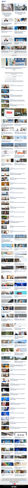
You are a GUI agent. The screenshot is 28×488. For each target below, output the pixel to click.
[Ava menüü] (25, 1)
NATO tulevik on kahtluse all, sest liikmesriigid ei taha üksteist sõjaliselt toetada (19, 445)
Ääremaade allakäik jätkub (18, 141)
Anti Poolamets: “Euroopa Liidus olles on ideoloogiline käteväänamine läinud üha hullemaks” (20, 289)
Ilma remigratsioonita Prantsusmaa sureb (20, 148)
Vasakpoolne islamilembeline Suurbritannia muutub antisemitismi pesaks (6, 272)
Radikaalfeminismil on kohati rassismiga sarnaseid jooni (18, 202)
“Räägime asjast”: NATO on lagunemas (6, 444)
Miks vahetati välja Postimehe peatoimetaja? (16, 193)
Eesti (17, 11)
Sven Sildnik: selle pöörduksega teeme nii (20, 304)
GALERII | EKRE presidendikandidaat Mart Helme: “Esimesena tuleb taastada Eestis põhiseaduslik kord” (7, 125)
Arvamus (18, 123)
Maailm (17, 147)
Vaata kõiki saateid (14, 55)
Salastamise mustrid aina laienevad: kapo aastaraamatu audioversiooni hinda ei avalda (20, 346)
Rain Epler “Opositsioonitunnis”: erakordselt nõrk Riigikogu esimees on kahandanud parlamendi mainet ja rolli (18, 189)
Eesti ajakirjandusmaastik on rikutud (19, 240)
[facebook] (13, 484)
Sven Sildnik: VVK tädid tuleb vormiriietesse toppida (17, 212)
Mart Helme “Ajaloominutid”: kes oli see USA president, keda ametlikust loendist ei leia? (20, 52)
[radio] (14, 76)
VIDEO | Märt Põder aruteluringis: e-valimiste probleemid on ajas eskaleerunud (19, 338)
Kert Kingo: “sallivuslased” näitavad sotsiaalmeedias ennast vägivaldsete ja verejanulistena (7, 329)
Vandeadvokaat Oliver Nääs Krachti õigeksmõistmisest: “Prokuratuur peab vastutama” (7, 165)
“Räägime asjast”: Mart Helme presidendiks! (16, 90)
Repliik (13, 192)
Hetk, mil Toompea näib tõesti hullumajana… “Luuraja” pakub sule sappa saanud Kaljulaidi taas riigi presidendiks (18, 366)
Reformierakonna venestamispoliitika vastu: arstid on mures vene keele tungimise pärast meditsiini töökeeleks (7, 297)
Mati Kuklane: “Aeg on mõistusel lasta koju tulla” (17, 413)
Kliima (4, 147)
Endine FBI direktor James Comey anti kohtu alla (17, 217)
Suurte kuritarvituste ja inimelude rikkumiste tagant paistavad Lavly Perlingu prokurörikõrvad (19, 156)
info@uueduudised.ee (23, 480)
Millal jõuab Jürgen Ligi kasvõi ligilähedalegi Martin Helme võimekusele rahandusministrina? (7, 320)
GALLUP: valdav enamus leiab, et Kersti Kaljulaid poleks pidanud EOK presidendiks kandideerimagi (20, 32)
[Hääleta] (14, 81)
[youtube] (14, 484)
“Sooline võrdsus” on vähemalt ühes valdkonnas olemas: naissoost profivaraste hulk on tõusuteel (19, 354)
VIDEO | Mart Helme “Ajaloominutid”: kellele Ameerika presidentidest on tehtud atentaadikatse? (6, 24)
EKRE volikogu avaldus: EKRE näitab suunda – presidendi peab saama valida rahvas (7, 133)
